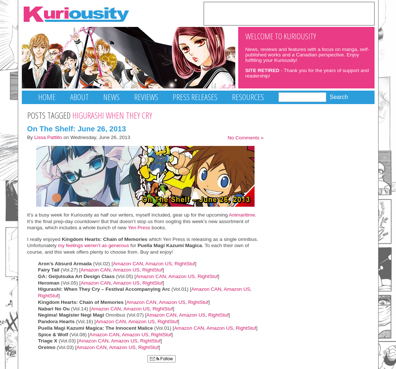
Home (47, 97)
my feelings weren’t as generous (93, 245)
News (111, 97)
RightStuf (185, 263)
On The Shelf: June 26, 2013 (76, 128)
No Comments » (245, 137)
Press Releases (195, 97)
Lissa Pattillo (48, 137)
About (79, 97)
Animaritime (242, 215)
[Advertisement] (289, 13)
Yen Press (139, 227)
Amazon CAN (128, 263)
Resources (248, 97)
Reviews (146, 97)
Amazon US (158, 263)
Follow (161, 358)
